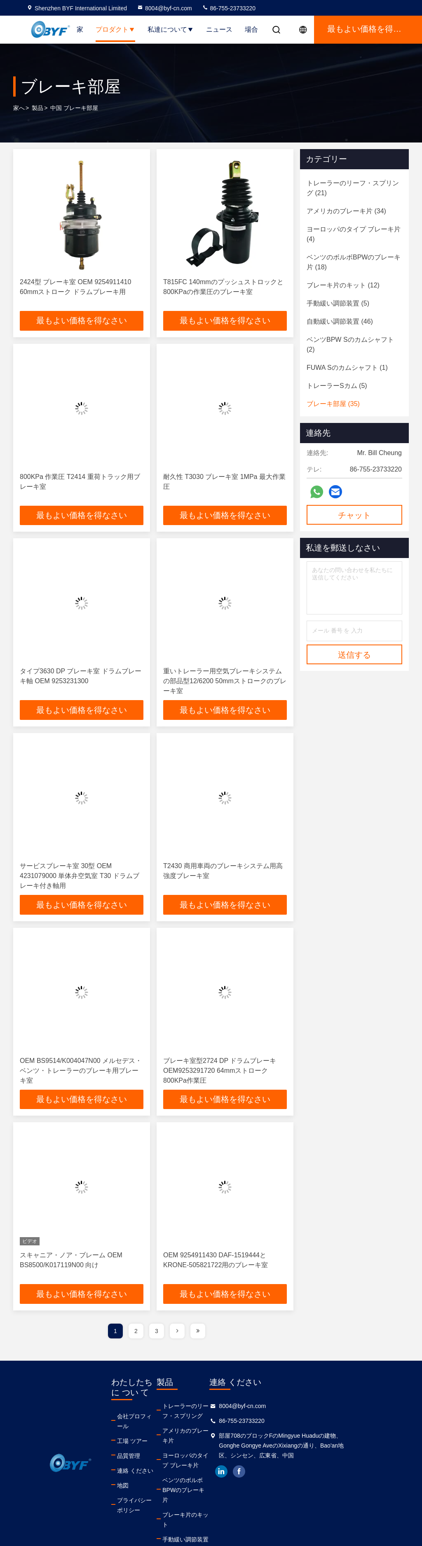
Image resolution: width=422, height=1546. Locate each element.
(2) (350, 344)
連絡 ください (135, 1461)
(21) (353, 188)
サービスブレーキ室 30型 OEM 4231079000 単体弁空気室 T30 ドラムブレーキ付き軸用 (79, 876)
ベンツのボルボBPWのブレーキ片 (228, 1476)
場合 (251, 29)
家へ (19, 108)
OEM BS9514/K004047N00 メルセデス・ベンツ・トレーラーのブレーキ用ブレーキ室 (81, 1071)
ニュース (219, 29)
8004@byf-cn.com (164, 8)
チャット (354, 515)
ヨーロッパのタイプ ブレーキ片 (228, 1451)
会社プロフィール (140, 1417)
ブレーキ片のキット (216, 1495)
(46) (340, 321)
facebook (299, 1472)
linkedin (281, 1472)
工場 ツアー (132, 1432)
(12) (343, 285)
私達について (171, 29)
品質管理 (128, 1446)
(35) (333, 403)
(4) (354, 234)
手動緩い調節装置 (213, 1510)
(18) (354, 262)
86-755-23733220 (229, 8)
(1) (347, 367)
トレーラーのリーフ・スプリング (227, 1412)
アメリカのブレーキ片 (219, 1431)
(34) (346, 211)
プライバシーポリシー (146, 1491)
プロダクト (115, 29)
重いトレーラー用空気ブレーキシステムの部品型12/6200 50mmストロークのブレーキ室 (224, 681)
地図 (123, 1476)
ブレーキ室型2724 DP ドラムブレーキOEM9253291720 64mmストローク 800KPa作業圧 (219, 1071)
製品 (37, 108)
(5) (338, 303)
